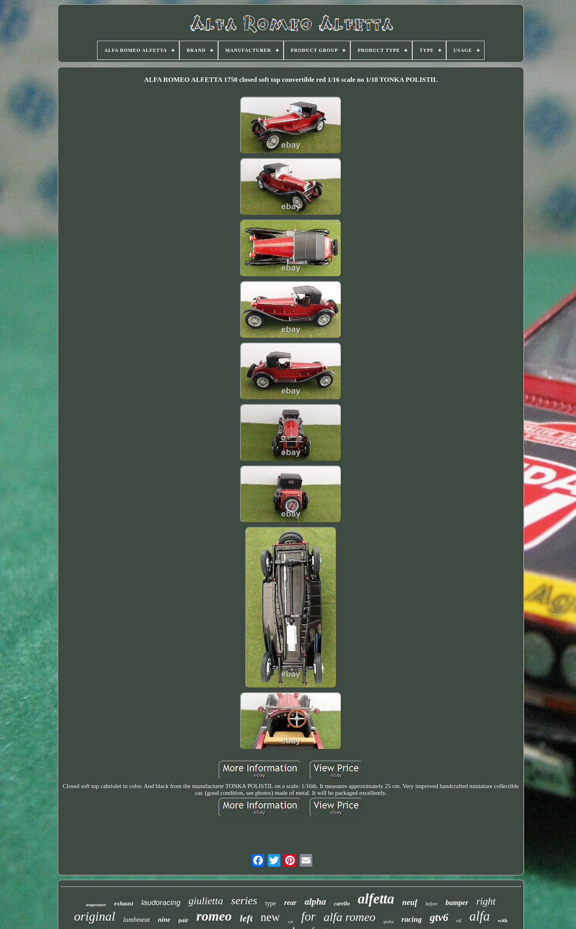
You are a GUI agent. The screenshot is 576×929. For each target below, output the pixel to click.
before (431, 904)
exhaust (123, 903)
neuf (409, 902)
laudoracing (161, 902)
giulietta (206, 901)
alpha (315, 902)
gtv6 (439, 917)
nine (164, 919)
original (94, 916)
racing (411, 919)
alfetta (376, 899)
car (290, 921)
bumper (456, 903)
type (270, 903)
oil (458, 920)
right (486, 901)
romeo (214, 916)
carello (342, 904)
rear (290, 903)
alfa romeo (349, 916)
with (503, 920)
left (246, 918)
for (308, 916)
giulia (388, 921)
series (244, 900)
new (270, 917)
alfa (479, 916)
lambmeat (136, 919)
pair (184, 920)
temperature (96, 905)
